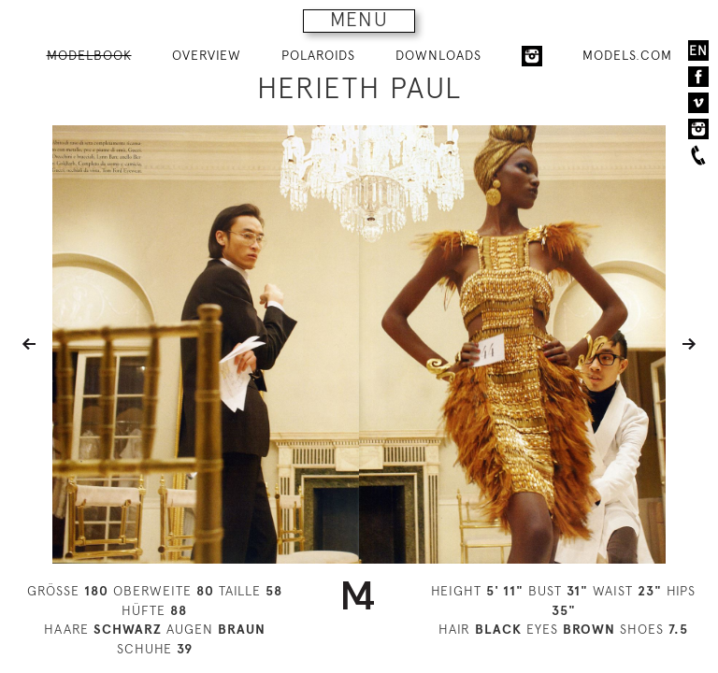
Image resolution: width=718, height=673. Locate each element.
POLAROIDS (318, 55)
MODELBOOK (89, 55)
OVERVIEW (206, 55)
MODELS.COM (627, 55)
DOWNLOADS (438, 55)
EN (698, 50)
